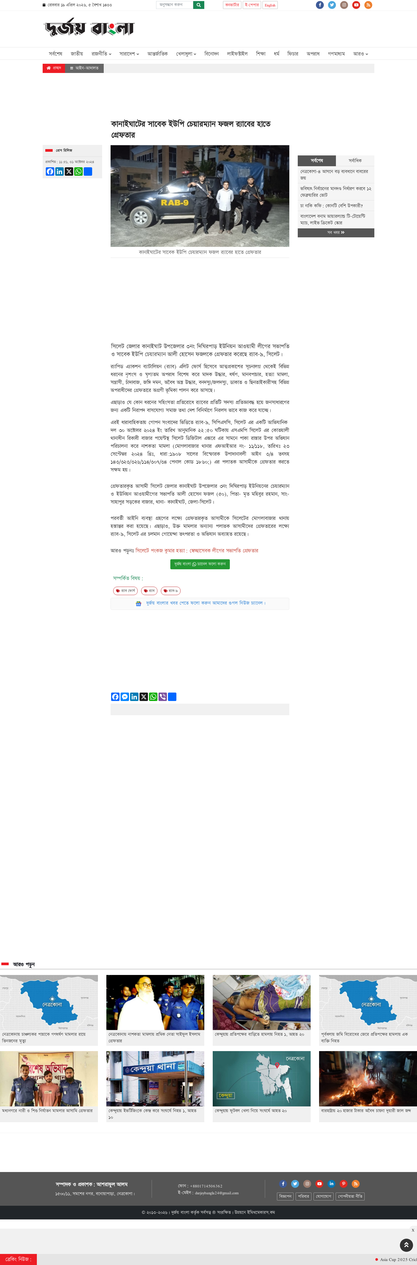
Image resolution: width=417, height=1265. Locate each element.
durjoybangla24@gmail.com (217, 1193)
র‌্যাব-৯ (171, 591)
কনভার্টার (232, 5)
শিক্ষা (260, 54)
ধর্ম (276, 54)
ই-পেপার (252, 5)
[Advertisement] (278, 28)
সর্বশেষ (55, 54)
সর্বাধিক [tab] (355, 161)
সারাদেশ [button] (129, 54)
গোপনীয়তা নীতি (350, 1197)
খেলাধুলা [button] (186, 54)
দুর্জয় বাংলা (180, 1212)
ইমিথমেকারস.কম (261, 1212)
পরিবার (303, 1197)
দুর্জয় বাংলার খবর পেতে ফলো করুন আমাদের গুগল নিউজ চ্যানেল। (206, 603)
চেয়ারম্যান (155, 354)
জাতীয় (77, 54)
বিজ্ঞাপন (285, 1197)
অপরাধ (313, 54)
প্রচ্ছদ (54, 68)
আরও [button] (360, 54)
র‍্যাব (149, 591)
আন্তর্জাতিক (157, 54)
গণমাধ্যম (336, 54)
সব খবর (335, 233)
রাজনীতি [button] (101, 54)
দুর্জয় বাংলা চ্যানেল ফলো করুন (200, 564)
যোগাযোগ (323, 1197)
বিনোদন (212, 54)
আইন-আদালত (84, 68)
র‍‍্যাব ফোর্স (125, 591)
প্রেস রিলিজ (64, 150)
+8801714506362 (206, 1186)
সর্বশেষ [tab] (317, 161)
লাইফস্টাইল (237, 54)
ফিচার (292, 54)
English (270, 5)
